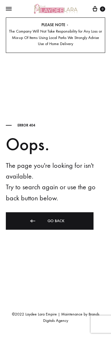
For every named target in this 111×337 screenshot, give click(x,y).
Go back (46, 221)
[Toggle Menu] (9, 9)
